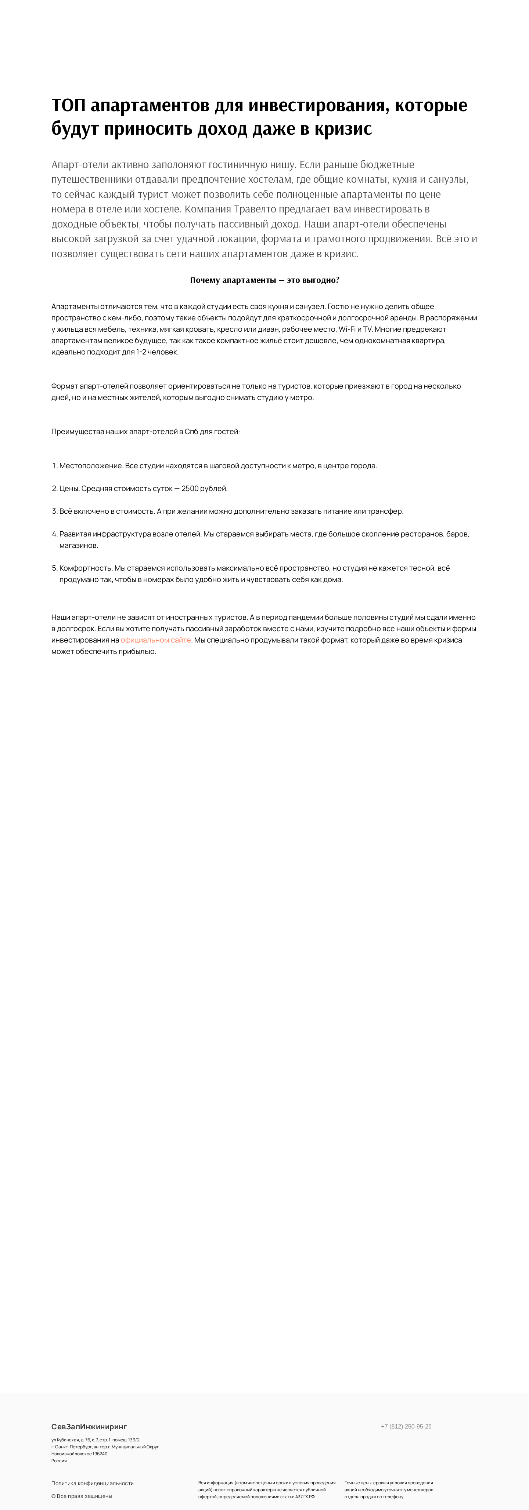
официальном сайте (156, 640)
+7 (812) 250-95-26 (404, 1426)
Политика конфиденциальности (92, 1483)
